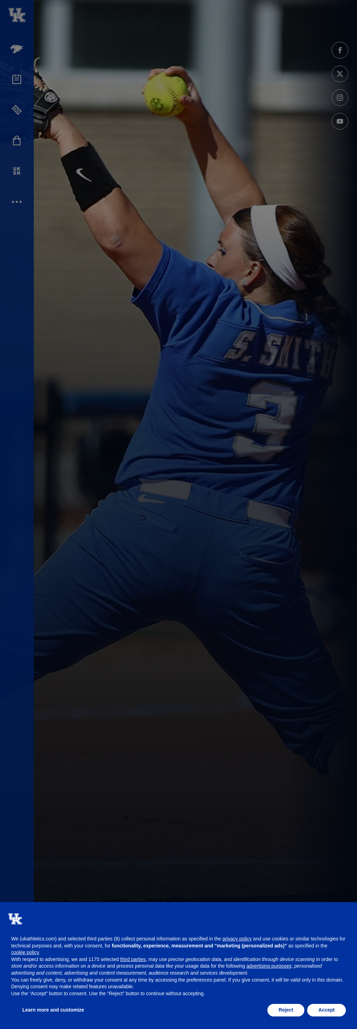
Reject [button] (286, 1010)
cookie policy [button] (25, 952)
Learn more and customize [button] (53, 1010)
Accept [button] (326, 1010)
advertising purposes (268, 966)
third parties (133, 959)
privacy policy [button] (237, 939)
